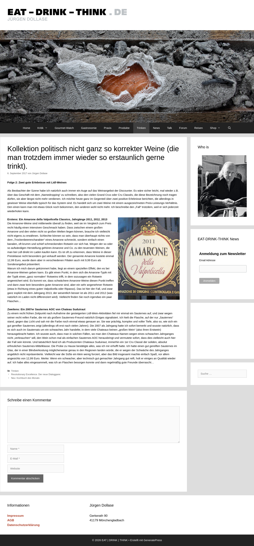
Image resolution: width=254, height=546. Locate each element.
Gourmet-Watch (64, 127)
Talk (169, 127)
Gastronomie (89, 127)
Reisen (198, 127)
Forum (183, 127)
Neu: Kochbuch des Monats (25, 378)
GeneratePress (153, 540)
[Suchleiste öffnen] (229, 128)
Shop (217, 128)
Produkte (124, 127)
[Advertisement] (222, 330)
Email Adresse (207, 260)
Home (26, 127)
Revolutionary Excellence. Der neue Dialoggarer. (36, 374)
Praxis (107, 127)
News (156, 127)
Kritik (44, 128)
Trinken (141, 127)
